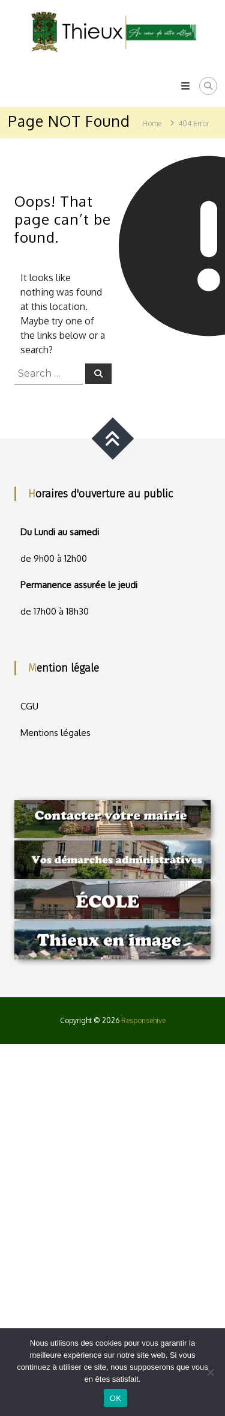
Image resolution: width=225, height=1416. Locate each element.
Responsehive (143, 1020)
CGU (29, 706)
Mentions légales (55, 732)
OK (115, 1398)
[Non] (210, 1372)
